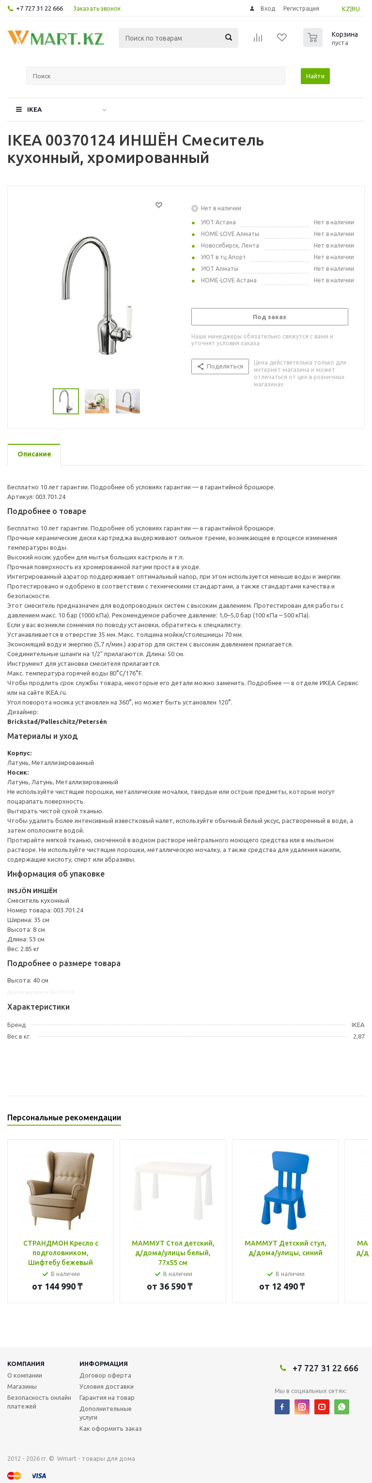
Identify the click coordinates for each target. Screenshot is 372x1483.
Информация (103, 1363)
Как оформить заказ (110, 1428)
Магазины (22, 1386)
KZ (346, 8)
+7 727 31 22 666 (39, 8)
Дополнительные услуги (105, 1413)
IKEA (34, 109)
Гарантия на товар (107, 1397)
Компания (26, 1363)
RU (356, 8)
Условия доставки (106, 1386)
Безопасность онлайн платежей (39, 1402)
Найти (315, 76)
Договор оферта (105, 1375)
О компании (24, 1375)
